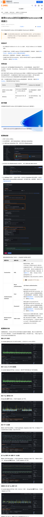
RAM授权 (14, 59)
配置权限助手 (30, 296)
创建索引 (27, 55)
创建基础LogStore (12, 53)
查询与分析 (12, 12)
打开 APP (40, 1)
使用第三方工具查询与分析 (21, 12)
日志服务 (6, 12)
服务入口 (27, 272)
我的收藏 (39, 26)
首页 (2, 12)
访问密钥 (31, 298)
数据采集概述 (21, 53)
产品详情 (21, 26)
